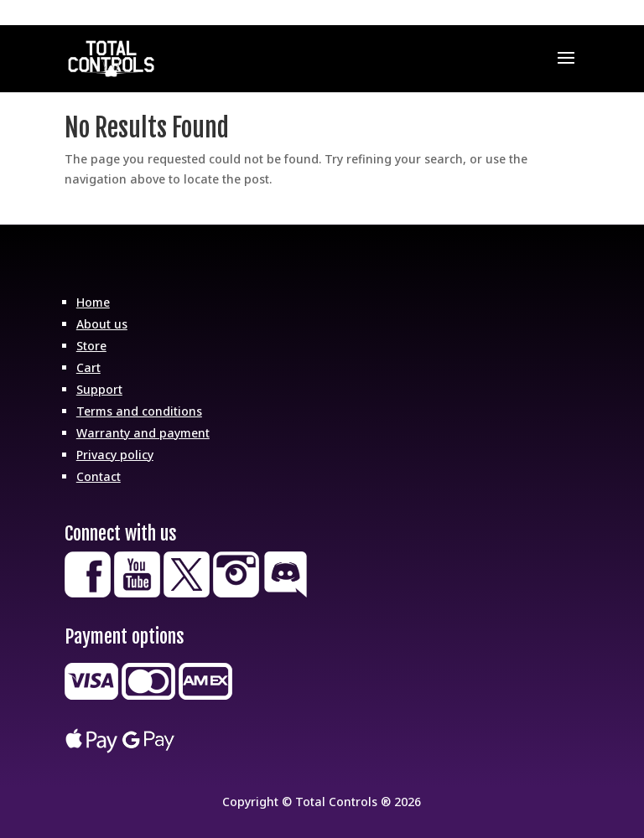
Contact (98, 476)
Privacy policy (114, 455)
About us (101, 324)
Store (91, 346)
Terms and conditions (139, 411)
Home (93, 302)
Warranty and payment (143, 433)
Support (99, 389)
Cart (88, 367)
